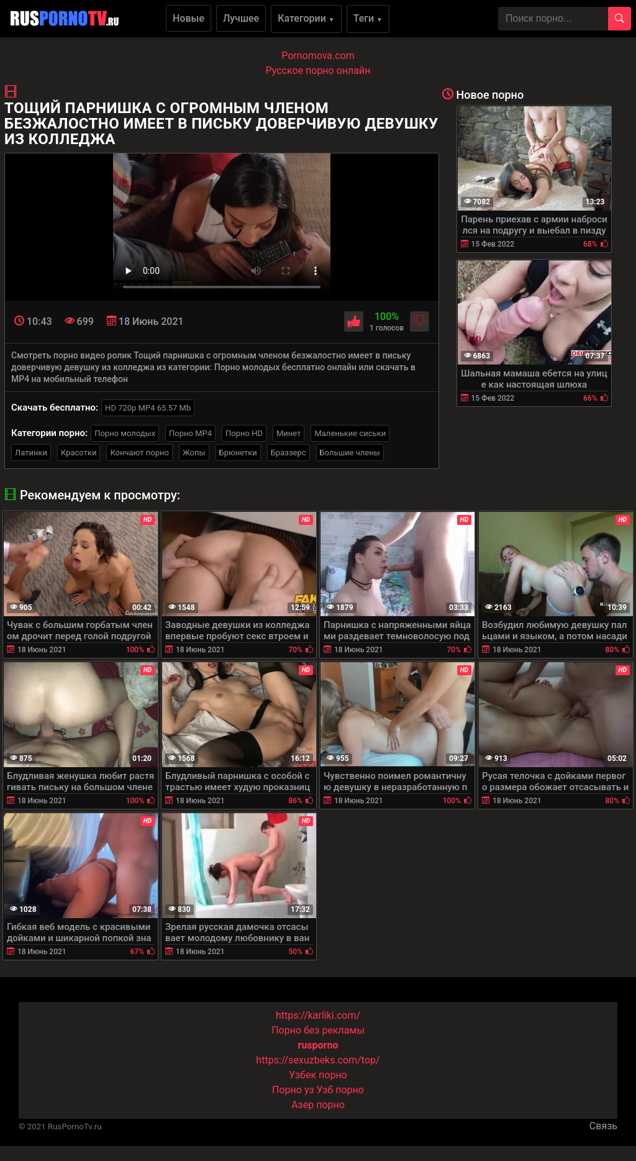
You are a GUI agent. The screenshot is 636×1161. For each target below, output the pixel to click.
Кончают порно (139, 452)
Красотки (78, 452)
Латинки (31, 452)
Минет (288, 433)
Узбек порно (318, 1075)
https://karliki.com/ (318, 1015)
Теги (368, 18)
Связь (603, 1126)
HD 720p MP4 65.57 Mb (148, 407)
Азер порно (318, 1105)
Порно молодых (124, 433)
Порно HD (244, 433)
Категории (306, 18)
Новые (188, 18)
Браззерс (288, 452)
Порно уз (293, 1090)
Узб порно (340, 1090)
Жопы (194, 452)
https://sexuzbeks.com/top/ (317, 1060)
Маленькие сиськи (350, 433)
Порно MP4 (190, 433)
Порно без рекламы (318, 1030)
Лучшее (241, 18)
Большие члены (350, 452)
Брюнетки (238, 452)
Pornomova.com (318, 55)
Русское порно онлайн (318, 70)
